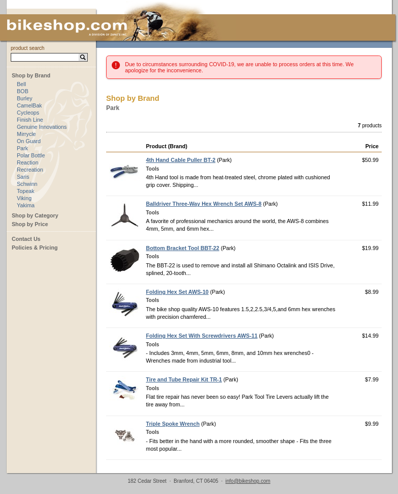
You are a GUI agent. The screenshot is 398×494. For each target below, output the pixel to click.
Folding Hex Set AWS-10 (177, 292)
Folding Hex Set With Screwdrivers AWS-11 (202, 336)
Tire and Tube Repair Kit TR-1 (184, 379)
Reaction (27, 162)
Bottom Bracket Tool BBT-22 (182, 248)
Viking (24, 198)
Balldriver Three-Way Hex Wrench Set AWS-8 (203, 204)
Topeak (25, 191)
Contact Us (26, 239)
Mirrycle (26, 134)
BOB (23, 91)
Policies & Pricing (35, 247)
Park (22, 148)
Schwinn (27, 184)
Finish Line (30, 120)
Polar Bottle (31, 155)
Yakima (26, 205)
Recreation (30, 170)
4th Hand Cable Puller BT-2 (180, 160)
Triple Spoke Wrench (173, 424)
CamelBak (29, 105)
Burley (24, 98)
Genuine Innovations (42, 127)
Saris (23, 177)
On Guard (29, 141)
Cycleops (28, 112)
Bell (21, 84)
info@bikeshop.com (248, 481)
